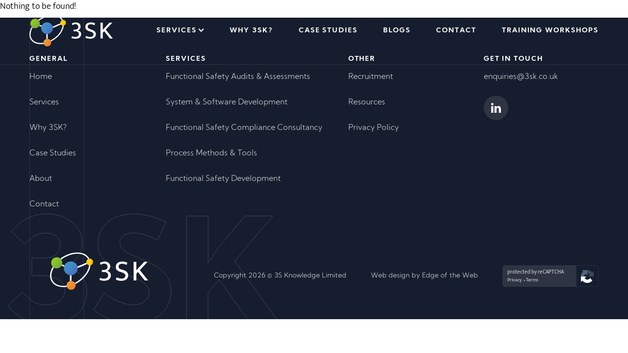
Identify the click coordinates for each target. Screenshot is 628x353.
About (40, 179)
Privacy (514, 279)
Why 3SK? (251, 30)
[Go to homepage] (71, 31)
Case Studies (328, 30)
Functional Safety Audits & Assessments (238, 77)
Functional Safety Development (223, 179)
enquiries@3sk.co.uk (521, 77)
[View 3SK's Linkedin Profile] (496, 108)
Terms (532, 279)
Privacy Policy (373, 128)
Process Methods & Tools (211, 153)
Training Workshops (550, 30)
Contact (456, 30)
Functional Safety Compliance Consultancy (244, 128)
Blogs (397, 30)
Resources (366, 102)
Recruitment (370, 77)
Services (177, 30)
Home (40, 77)
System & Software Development (227, 102)
